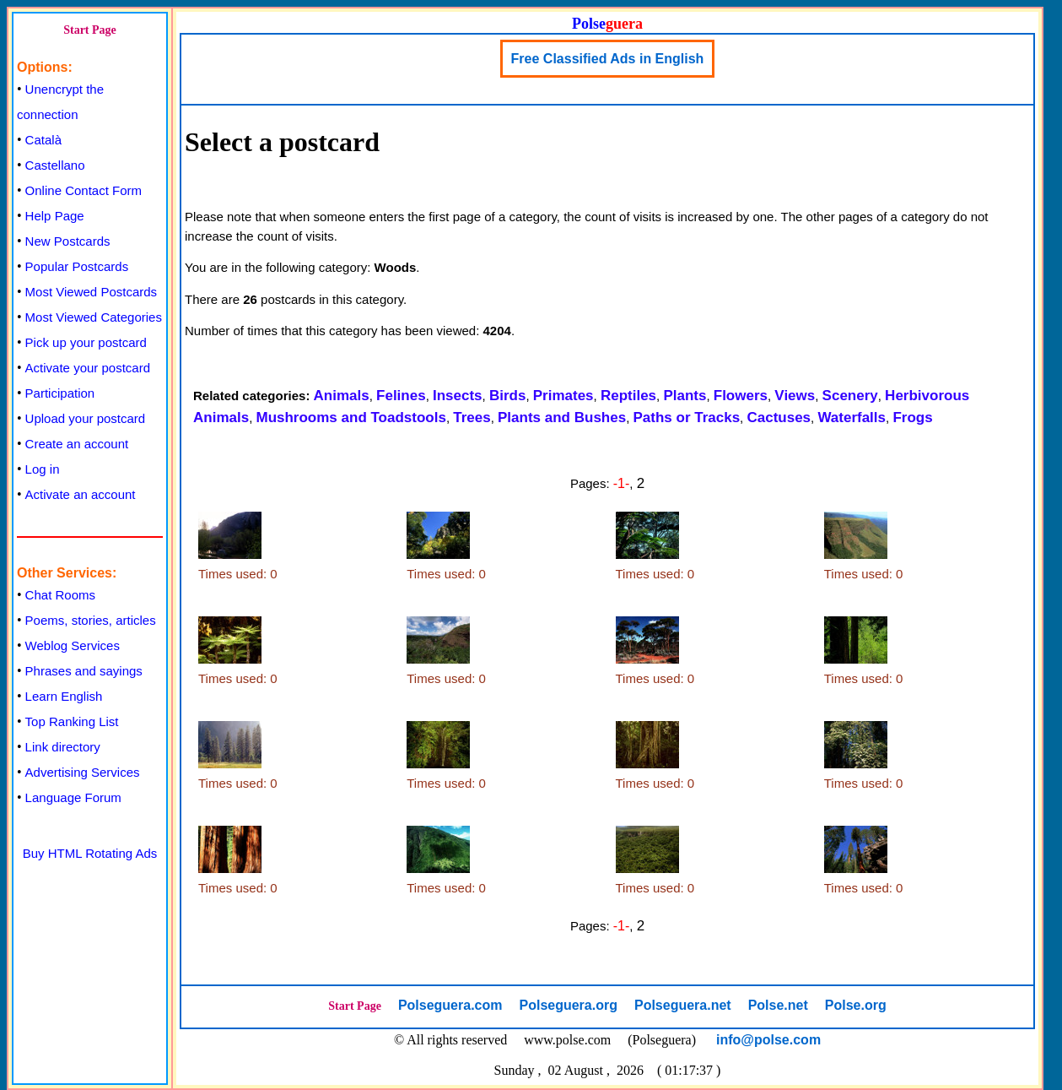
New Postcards (68, 241)
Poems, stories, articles (90, 620)
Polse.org (856, 1005)
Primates (563, 396)
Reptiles (628, 396)
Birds (507, 396)
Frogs (912, 417)
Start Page (89, 30)
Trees (471, 417)
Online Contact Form (83, 190)
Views (794, 396)
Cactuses (779, 417)
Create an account (77, 444)
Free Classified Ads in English (607, 59)
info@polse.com (768, 1040)
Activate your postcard (87, 368)
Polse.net (778, 1005)
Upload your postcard (85, 418)
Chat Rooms (60, 595)
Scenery (850, 396)
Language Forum (73, 797)
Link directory (62, 747)
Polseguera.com (450, 1005)
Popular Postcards (77, 266)
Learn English (64, 696)
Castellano (55, 165)
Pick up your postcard (86, 342)
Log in (42, 469)
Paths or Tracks (686, 417)
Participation (60, 393)
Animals (341, 396)
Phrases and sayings (84, 671)
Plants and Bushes (562, 417)
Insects (457, 396)
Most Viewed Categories (93, 317)
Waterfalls (851, 417)
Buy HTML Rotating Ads (90, 853)
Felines (401, 396)
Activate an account (80, 494)
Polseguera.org (568, 1005)
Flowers (741, 396)
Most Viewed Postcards (91, 292)
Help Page (54, 216)
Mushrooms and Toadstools (350, 417)
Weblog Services (72, 645)
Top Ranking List (72, 721)
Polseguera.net (682, 1005)
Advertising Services (82, 772)
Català (43, 140)
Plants (684, 396)
